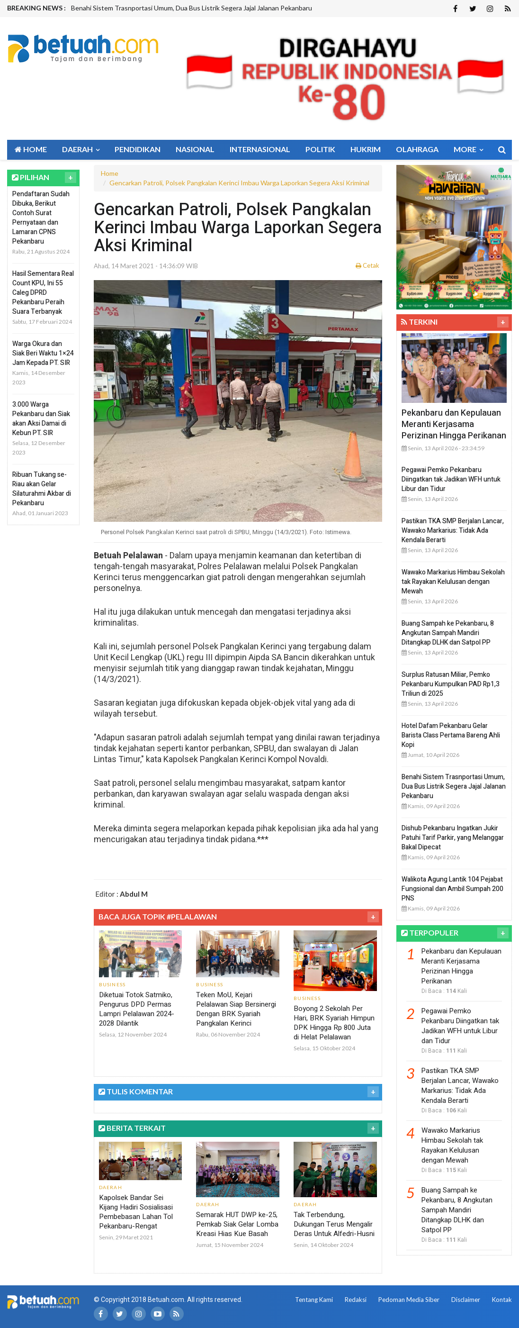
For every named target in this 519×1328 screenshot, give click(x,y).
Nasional (195, 149)
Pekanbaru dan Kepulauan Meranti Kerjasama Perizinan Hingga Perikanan (454, 424)
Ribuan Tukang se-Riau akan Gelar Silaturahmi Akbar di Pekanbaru (41, 489)
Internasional (260, 149)
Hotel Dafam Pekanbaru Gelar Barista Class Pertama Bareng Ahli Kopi (451, 735)
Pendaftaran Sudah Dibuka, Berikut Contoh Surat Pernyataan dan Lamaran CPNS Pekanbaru (41, 217)
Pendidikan (138, 149)
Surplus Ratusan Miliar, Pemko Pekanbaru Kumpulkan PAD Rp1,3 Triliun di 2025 (451, 684)
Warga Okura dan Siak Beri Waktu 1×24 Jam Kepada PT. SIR (43, 353)
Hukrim (365, 149)
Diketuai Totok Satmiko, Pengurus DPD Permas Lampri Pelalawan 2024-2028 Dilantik (136, 1009)
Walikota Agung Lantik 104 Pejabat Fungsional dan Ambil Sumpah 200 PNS (452, 888)
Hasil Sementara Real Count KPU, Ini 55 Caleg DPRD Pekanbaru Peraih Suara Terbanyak (43, 293)
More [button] (468, 149)
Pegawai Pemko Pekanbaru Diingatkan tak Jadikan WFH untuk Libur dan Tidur (451, 479)
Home (31, 149)
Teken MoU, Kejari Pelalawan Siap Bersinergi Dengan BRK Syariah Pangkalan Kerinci (236, 1009)
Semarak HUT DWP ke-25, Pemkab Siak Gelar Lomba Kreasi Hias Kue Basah (237, 1224)
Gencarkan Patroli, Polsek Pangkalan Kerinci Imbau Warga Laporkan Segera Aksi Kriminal (239, 183)
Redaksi (356, 1299)
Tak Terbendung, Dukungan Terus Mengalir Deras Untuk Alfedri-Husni (334, 1224)
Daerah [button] (80, 149)
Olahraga (417, 149)
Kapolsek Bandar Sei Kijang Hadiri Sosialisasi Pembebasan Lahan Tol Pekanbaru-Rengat (136, 1211)
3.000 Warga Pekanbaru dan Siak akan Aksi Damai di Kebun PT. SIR (41, 419)
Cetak (367, 265)
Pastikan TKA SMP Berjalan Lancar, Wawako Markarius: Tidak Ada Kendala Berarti (453, 530)
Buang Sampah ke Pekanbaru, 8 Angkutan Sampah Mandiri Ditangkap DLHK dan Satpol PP (448, 633)
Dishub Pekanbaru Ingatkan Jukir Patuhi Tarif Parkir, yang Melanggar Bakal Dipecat (453, 837)
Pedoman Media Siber (408, 1299)
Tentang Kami (314, 1299)
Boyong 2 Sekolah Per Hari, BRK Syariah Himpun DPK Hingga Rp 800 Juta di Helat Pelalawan (334, 1022)
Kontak (502, 1299)
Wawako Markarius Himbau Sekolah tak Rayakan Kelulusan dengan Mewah (453, 581)
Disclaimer (465, 1299)
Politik (320, 149)
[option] (205, 8)
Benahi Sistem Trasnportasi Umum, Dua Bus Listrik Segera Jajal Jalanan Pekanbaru (191, 8)
